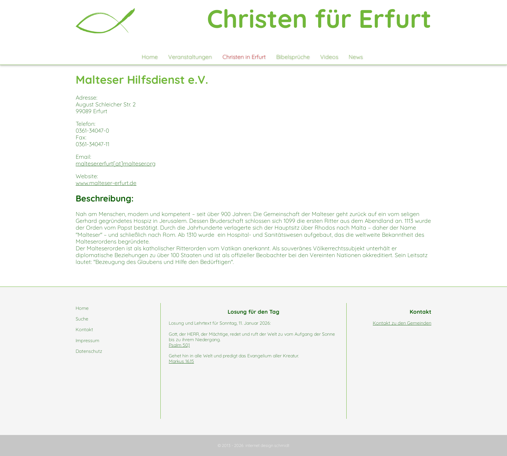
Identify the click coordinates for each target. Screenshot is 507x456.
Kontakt (84, 329)
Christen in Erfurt (244, 56)
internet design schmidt (267, 445)
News (356, 56)
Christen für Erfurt (319, 18)
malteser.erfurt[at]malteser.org (116, 163)
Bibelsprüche (293, 56)
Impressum (87, 340)
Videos (329, 56)
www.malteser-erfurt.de (106, 182)
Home (150, 56)
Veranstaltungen (190, 56)
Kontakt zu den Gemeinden (402, 323)
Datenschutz (89, 351)
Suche (82, 319)
